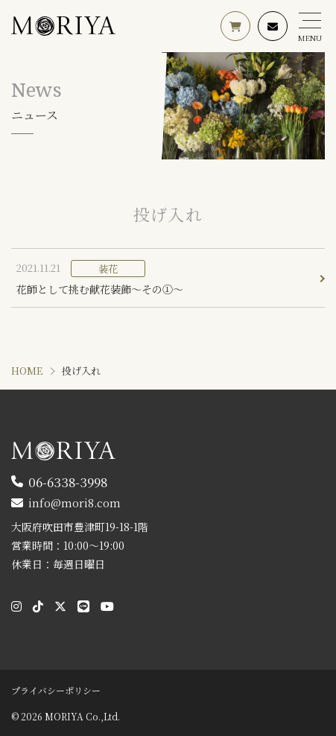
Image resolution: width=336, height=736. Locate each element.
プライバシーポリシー (56, 690)
